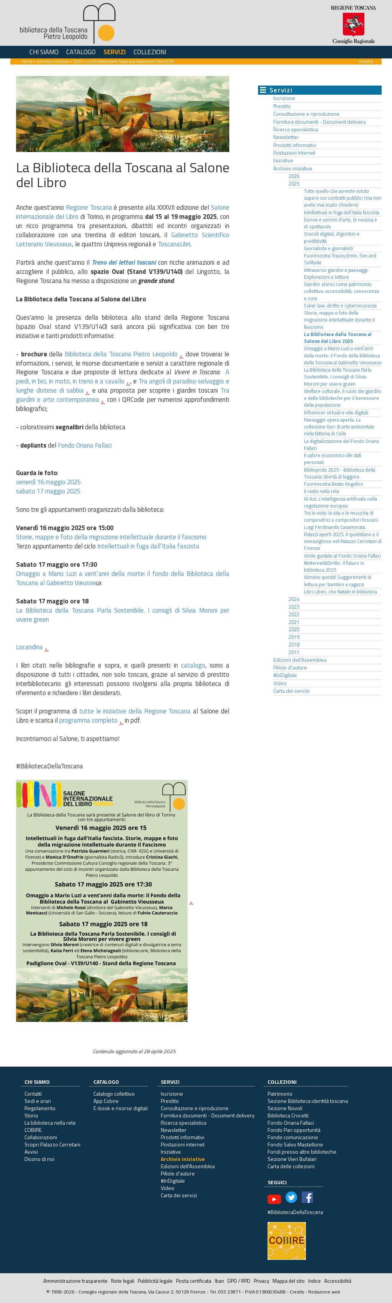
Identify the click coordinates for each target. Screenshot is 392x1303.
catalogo (193, 665)
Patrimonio (280, 1094)
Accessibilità (337, 1281)
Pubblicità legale (155, 1281)
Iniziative (283, 160)
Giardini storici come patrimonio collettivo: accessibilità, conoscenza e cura (341, 291)
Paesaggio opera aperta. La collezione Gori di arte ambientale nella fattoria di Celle (339, 427)
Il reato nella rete (322, 491)
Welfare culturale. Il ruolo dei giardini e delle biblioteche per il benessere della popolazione (342, 398)
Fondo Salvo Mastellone (295, 1144)
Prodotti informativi (294, 145)
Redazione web (324, 1291)
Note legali (122, 1281)
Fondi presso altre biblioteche (302, 1152)
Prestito (282, 106)
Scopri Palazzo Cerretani (52, 1144)
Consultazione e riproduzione (306, 114)
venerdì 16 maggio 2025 (48, 482)
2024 (294, 599)
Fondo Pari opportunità (294, 1130)
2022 (294, 614)
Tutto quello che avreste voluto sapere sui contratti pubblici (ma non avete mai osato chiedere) (342, 198)
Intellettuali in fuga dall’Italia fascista (148, 546)
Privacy (261, 1281)
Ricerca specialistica (295, 129)
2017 (294, 652)
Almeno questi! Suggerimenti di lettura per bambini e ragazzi (337, 581)
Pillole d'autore (290, 667)
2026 (294, 176)
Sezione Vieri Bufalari (292, 1159)
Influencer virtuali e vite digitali (336, 412)
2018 (294, 644)
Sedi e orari (37, 1101)
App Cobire (106, 1101)
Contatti (33, 1094)
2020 (294, 629)
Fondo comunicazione (293, 1137)
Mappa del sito (289, 1281)
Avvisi (31, 1152)
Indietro (366, 61)
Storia (31, 1115)
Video (280, 683)
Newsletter (286, 137)
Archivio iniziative (53, 61)
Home (27, 61)
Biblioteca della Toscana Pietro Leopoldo (121, 354)
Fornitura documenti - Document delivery (319, 122)
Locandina (29, 647)
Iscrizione (284, 98)
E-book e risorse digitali (120, 1108)
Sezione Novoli (285, 1108)
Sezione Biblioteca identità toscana (308, 1101)
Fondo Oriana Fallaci (85, 445)
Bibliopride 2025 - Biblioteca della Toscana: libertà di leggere (339, 473)
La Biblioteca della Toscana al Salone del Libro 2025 (338, 338)
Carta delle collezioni (291, 1166)
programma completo (88, 720)
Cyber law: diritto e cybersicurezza (340, 305)
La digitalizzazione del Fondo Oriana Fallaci (341, 445)
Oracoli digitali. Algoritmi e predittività (331, 237)
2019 (294, 637)
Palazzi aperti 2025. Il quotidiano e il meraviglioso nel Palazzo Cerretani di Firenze (343, 541)
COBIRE (33, 1130)
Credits (297, 1291)
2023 (294, 607)
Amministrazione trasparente (75, 1281)
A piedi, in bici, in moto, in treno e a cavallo (122, 376)
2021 (294, 622)
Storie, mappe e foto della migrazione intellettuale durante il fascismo (111, 537)
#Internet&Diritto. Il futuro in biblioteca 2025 (334, 566)
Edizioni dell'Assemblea (300, 660)
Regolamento (40, 1108)
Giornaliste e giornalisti (328, 248)
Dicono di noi (39, 1159)
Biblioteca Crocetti (288, 1115)
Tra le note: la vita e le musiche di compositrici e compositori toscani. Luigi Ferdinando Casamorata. (341, 520)
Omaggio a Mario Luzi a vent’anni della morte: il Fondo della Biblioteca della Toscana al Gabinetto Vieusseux (343, 355)
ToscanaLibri (174, 244)
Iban (219, 1281)
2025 (77, 61)
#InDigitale (285, 675)
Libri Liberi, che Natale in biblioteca (340, 591)
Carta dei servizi (291, 691)
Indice (314, 1281)
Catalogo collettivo (114, 1094)
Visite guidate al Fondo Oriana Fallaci (342, 555)
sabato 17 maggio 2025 (48, 491)
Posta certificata (193, 1281)
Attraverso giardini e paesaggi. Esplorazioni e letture (336, 274)
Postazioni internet (294, 153)
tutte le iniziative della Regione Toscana (135, 711)
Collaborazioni (40, 1137)
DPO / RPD (238, 1281)
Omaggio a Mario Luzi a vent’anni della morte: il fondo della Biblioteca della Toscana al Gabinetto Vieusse (122, 578)
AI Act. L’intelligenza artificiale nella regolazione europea (340, 502)
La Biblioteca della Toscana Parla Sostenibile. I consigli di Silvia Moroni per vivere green (122, 614)
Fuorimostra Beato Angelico (333, 484)
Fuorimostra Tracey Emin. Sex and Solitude (340, 259)
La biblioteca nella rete (50, 1123)
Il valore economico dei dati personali (332, 459)
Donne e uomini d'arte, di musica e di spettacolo (340, 223)
